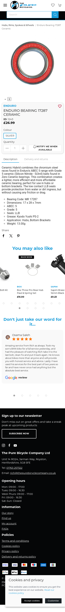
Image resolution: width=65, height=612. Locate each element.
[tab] (4, 303)
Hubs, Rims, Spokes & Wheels (18, 25)
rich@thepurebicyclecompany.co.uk (33, 473)
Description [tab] (10, 159)
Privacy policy (10, 551)
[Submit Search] (55, 14)
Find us (6, 518)
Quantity (9, 142)
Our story (8, 513)
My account (9, 524)
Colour (7, 130)
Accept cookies (32, 600)
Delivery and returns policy (19, 557)
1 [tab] (9, 99)
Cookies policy (11, 546)
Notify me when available (45, 148)
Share (5, 230)
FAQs (5, 529)
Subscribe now (19, 434)
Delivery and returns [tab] (36, 159)
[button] (5, 5)
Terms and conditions (15, 541)
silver (10, 136)
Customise (53, 600)
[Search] (33, 14)
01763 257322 (14, 468)
